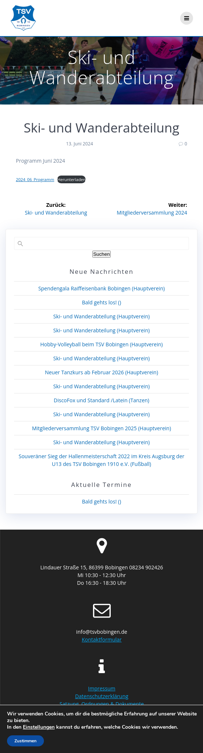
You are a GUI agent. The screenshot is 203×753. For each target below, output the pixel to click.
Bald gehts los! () (101, 302)
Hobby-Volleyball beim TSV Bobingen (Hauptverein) (101, 344)
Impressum (102, 688)
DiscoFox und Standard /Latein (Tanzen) (101, 400)
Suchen (101, 254)
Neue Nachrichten (101, 271)
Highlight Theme (168, 742)
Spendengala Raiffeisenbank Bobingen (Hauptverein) (101, 288)
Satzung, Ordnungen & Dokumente (101, 703)
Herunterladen (71, 179)
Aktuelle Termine (101, 484)
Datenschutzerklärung (101, 696)
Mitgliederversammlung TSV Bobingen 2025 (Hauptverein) (101, 428)
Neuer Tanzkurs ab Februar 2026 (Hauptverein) (101, 372)
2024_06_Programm (35, 179)
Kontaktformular (101, 639)
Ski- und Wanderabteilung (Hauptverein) (101, 316)
